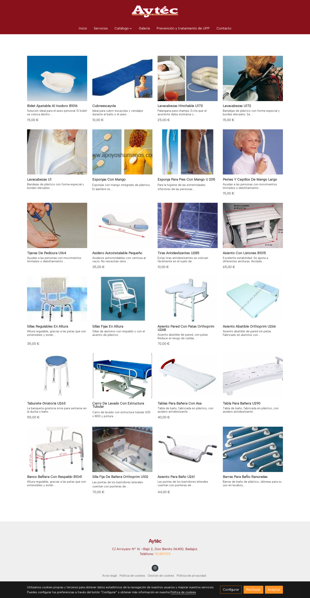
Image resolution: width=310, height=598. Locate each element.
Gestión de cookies (161, 575)
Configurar (231, 589)
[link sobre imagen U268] (188, 299)
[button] (123, 28)
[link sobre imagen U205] (188, 152)
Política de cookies (132, 575)
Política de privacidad (191, 575)
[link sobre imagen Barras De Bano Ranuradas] (253, 449)
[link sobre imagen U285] (188, 225)
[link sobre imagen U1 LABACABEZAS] (57, 152)
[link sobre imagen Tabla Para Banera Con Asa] (188, 375)
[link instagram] (155, 567)
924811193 (162, 554)
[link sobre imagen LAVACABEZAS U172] (253, 78)
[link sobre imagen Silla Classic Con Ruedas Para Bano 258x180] (122, 299)
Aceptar (274, 589)
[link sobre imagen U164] (57, 225)
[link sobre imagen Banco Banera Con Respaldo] (57, 449)
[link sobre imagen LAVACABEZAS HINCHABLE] (188, 78)
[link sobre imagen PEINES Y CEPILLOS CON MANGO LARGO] (253, 152)
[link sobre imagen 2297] (122, 449)
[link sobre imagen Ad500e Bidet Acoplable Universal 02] (57, 78)
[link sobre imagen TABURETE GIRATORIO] (57, 375)
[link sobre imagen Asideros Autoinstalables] (122, 225)
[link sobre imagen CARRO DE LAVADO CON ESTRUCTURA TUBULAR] (122, 375)
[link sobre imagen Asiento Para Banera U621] (188, 449)
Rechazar (253, 589)
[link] (155, 11)
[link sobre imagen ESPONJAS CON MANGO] (122, 152)
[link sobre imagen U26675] (253, 299)
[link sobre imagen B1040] (57, 299)
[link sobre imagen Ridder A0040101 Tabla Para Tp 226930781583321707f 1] (253, 375)
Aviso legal (109, 575)
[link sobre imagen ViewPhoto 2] (122, 78)
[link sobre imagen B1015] (253, 225)
